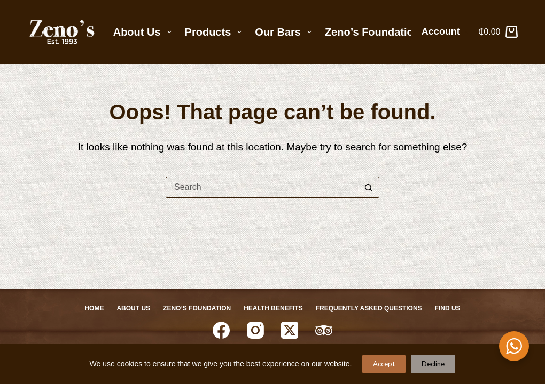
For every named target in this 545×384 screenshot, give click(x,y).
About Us (144, 32)
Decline (433, 363)
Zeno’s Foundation (372, 32)
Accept (384, 363)
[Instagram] (255, 330)
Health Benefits (273, 308)
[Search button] (368, 187)
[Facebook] (221, 330)
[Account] (445, 32)
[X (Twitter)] (289, 330)
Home (94, 308)
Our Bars (285, 32)
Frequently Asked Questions (369, 308)
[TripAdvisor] (323, 330)
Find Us (448, 308)
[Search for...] (262, 187)
